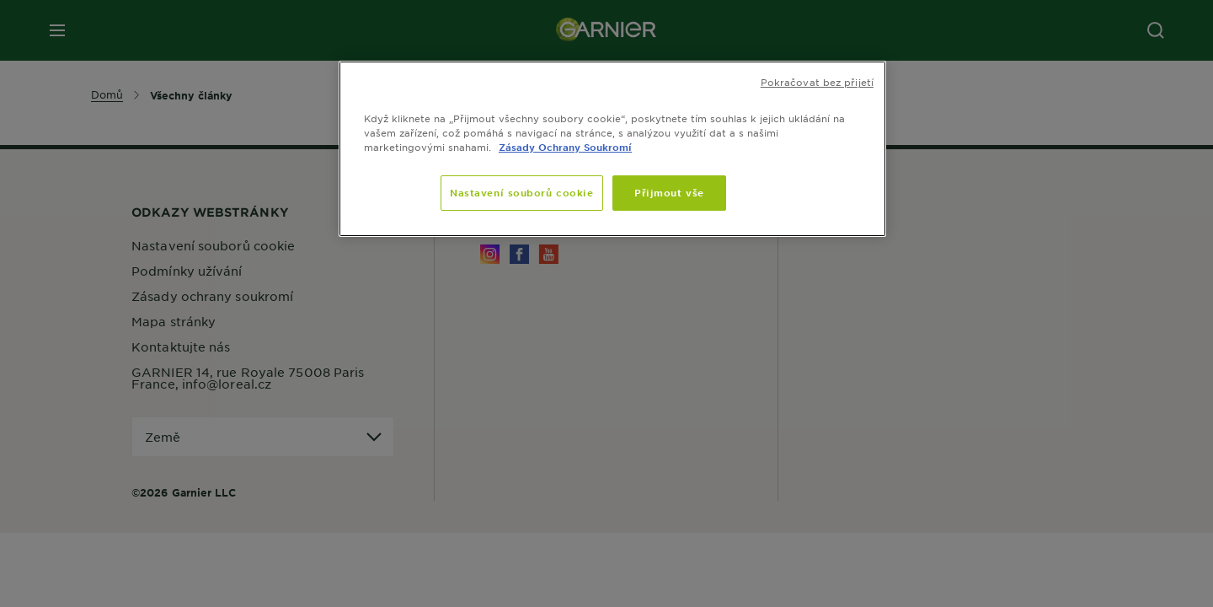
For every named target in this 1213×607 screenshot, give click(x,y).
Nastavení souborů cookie (522, 192)
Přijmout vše (669, 192)
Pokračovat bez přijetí (817, 82)
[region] (612, 149)
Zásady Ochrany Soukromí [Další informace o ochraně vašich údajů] (565, 147)
